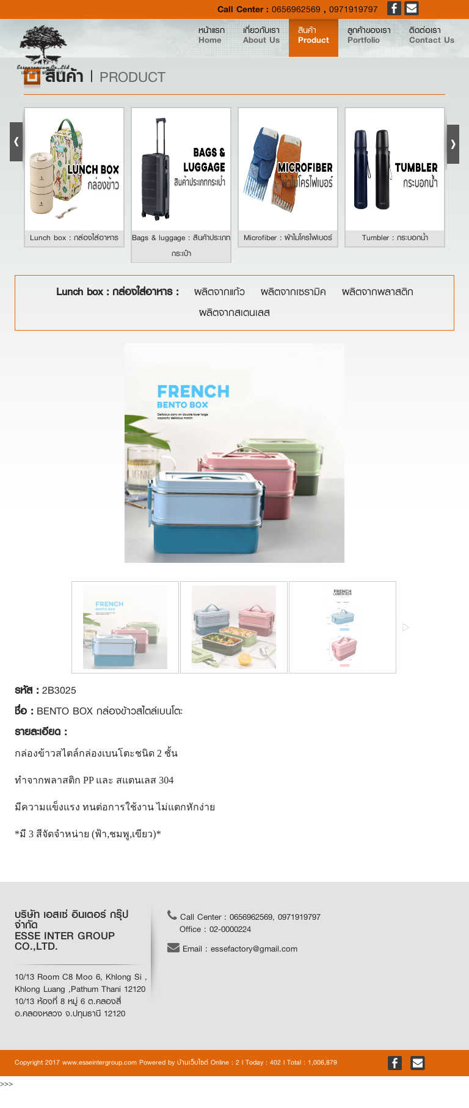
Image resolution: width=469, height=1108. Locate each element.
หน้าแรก (171, 45)
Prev (18, 140)
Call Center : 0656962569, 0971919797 (244, 916)
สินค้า (286, 45)
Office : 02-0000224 (215, 929)
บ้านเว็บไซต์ (192, 1062)
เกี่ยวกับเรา (225, 45)
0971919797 (353, 9)
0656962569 (296, 9)
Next (450, 140)
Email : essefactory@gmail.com (232, 948)
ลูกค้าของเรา (352, 45)
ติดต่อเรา (426, 45)
